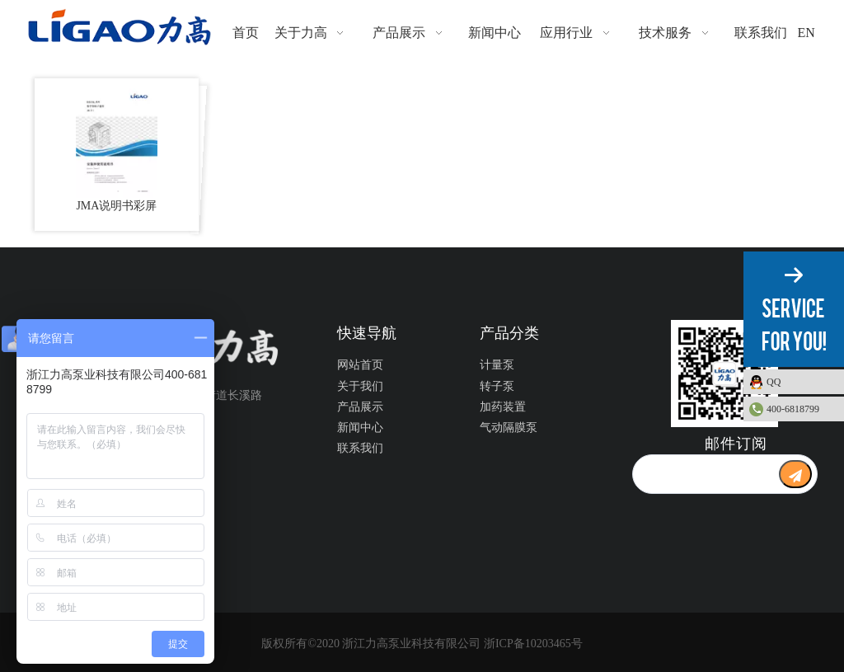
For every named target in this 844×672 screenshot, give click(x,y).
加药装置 (503, 407)
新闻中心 (360, 427)
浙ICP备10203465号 (533, 643)
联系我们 (360, 448)
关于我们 (360, 386)
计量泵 (497, 365)
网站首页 (360, 365)
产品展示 (360, 407)
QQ (801, 382)
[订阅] (795, 474)
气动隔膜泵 (508, 427)
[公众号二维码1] (724, 373)
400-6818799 (793, 409)
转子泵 (497, 386)
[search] (705, 474)
